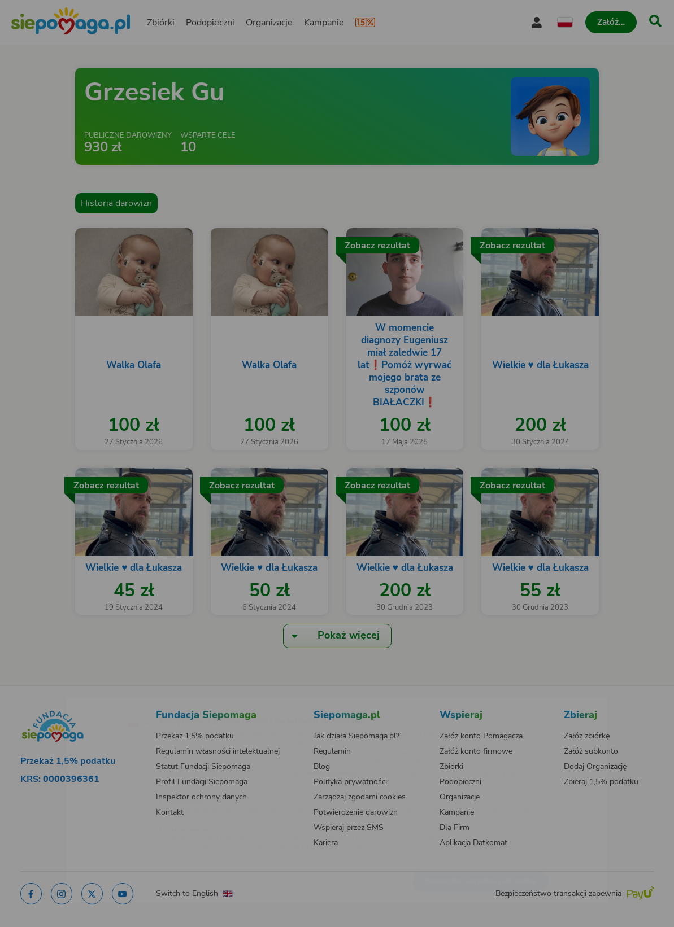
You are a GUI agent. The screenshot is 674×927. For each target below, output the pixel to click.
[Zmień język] (89, 704)
